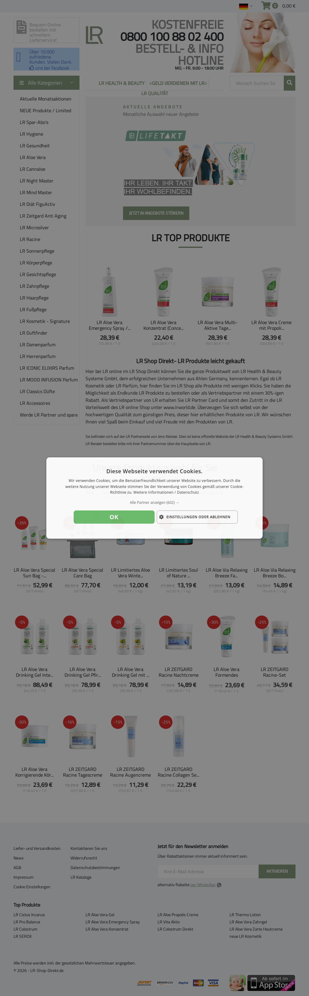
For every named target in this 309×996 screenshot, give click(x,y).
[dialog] (154, 498)
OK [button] (114, 517)
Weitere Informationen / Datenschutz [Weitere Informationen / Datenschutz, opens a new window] (166, 492)
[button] (154, 502)
